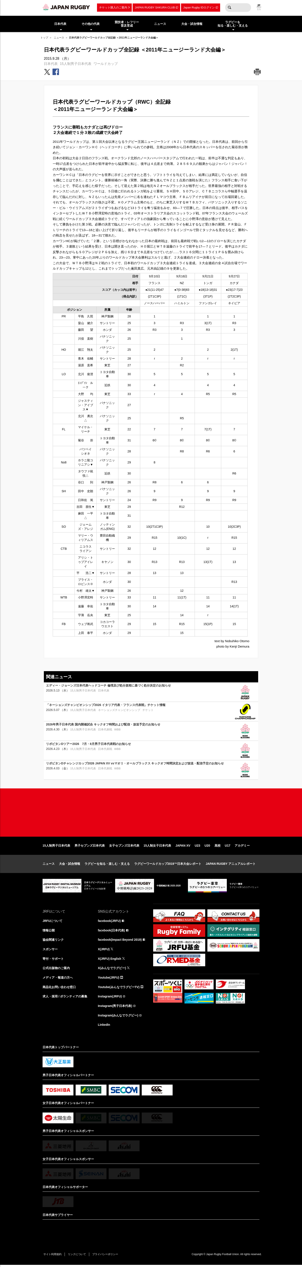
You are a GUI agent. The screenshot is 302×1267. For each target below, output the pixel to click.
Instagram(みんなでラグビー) (118, 1017)
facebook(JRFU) (109, 922)
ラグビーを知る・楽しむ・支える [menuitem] (233, 23)
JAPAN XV (182, 847)
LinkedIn (104, 1027)
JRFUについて (53, 922)
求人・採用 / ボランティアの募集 (65, 998)
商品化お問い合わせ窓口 (59, 989)
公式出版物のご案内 (56, 970)
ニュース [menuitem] (160, 24)
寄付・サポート (53, 960)
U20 (207, 847)
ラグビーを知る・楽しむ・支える (107, 865)
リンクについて (77, 1256)
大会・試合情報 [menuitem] (191, 24)
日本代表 (51, 64)
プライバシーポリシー (106, 1256)
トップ (44, 37)
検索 (229, 7)
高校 (218, 847)
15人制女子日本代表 (157, 847)
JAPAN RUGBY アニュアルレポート (231, 865)
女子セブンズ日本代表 (124, 847)
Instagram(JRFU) (110, 998)
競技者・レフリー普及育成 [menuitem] (127, 23)
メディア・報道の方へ (58, 979)
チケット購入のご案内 (113, 7)
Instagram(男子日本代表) (115, 1008)
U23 (197, 847)
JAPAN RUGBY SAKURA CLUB (155, 7)
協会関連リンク (53, 941)
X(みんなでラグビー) (112, 970)
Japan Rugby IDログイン (199, 7)
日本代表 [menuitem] (60, 24)
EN (259, 9)
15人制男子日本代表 (75, 64)
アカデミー (242, 847)
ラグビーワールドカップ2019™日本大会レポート (167, 865)
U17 (227, 847)
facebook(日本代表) (111, 932)
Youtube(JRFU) (109, 979)
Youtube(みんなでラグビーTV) (119, 989)
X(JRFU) (104, 951)
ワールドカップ (106, 64)
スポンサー (50, 951)
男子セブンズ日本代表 (90, 847)
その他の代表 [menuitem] (90, 24)
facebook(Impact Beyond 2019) (120, 941)
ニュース (59, 37)
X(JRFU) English (110, 960)
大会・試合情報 (69, 865)
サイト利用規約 (53, 1256)
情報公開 (49, 932)
